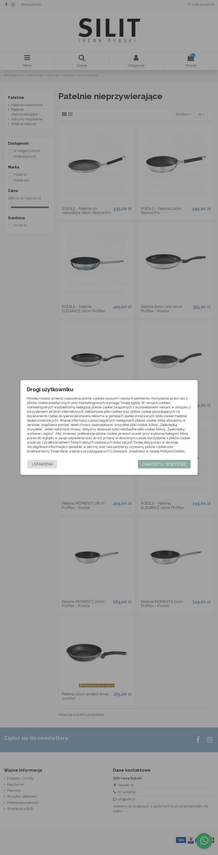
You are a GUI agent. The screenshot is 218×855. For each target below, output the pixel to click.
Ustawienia (43, 464)
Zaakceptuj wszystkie (163, 464)
